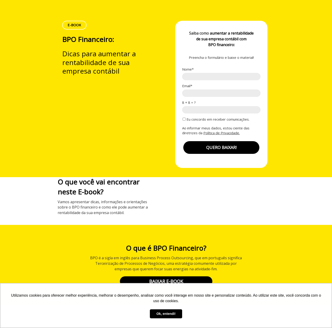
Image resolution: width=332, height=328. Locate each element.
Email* (187, 86)
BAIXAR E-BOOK (166, 281)
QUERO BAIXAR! (221, 147)
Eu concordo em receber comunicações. (216, 119)
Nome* (188, 69)
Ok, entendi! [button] (165, 314)
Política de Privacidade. (221, 133)
